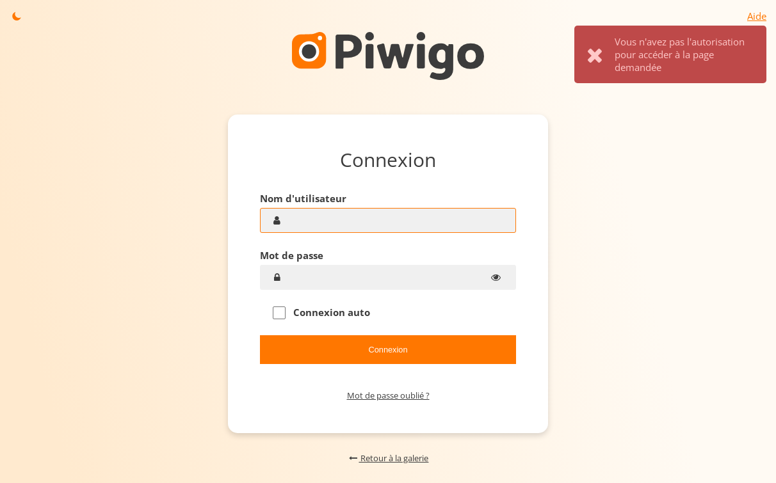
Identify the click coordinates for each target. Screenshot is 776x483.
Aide (756, 16)
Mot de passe (291, 255)
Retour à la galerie (388, 458)
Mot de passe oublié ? (388, 395)
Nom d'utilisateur (303, 198)
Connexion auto (321, 312)
